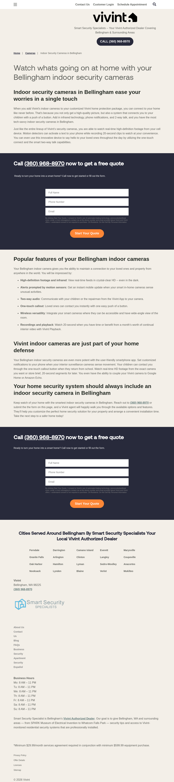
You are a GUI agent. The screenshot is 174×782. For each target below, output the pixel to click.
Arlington (58, 557)
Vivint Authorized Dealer (79, 718)
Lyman (80, 564)
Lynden (57, 571)
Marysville (129, 550)
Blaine (80, 571)
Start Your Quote (87, 233)
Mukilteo (128, 571)
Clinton (80, 557)
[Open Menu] (15, 4)
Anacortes (129, 564)
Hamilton (58, 564)
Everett (104, 550)
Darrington (59, 550)
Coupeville (130, 557)
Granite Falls (36, 557)
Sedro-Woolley (108, 564)
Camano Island (84, 550)
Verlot (103, 571)
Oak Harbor (35, 564)
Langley (104, 557)
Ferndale (34, 550)
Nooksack (35, 571)
